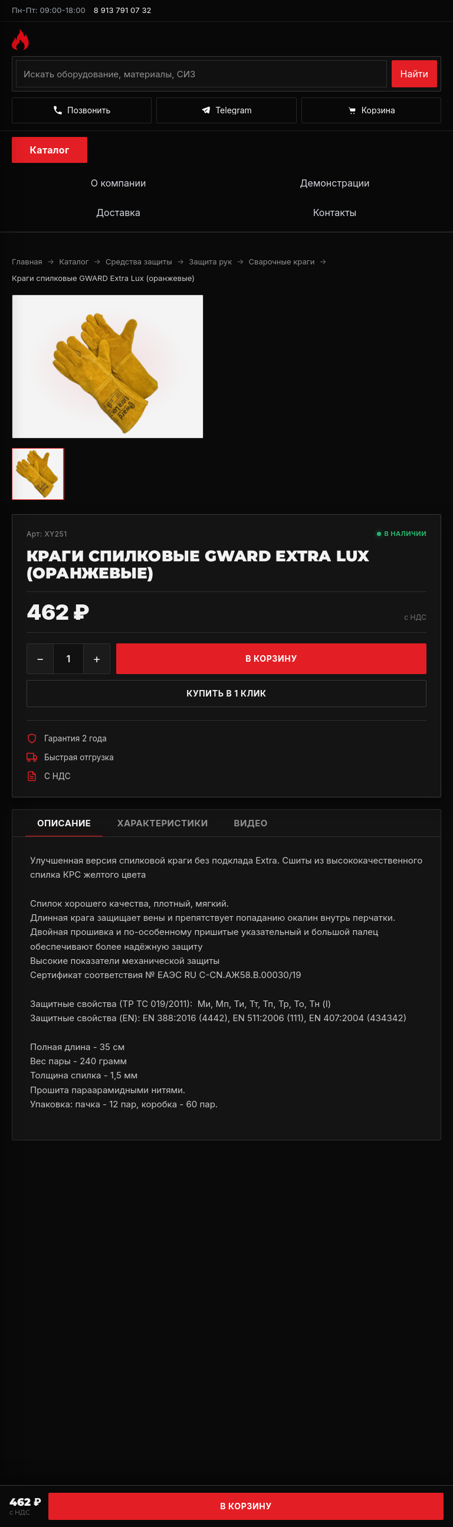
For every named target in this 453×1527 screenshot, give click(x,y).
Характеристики (162, 823)
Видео (251, 823)
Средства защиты (139, 261)
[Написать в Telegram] (226, 110)
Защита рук (210, 261)
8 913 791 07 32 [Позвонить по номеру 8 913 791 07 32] (123, 10)
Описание (64, 823)
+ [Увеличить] (96, 659)
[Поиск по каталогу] (201, 73)
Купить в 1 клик (226, 693)
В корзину (246, 1506)
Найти (415, 74)
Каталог (50, 150)
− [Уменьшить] (40, 659)
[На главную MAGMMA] (226, 39)
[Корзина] (371, 110)
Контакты (335, 212)
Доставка (118, 212)
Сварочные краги (282, 261)
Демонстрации (334, 183)
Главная (27, 261)
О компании (118, 183)
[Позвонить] (82, 110)
